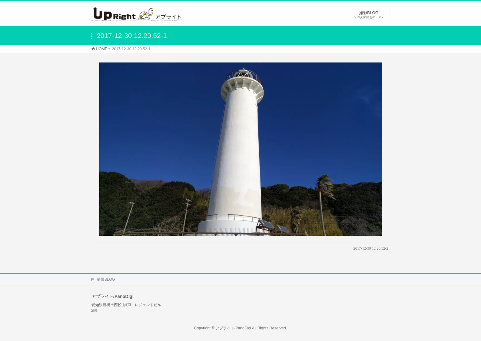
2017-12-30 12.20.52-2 (370, 248)
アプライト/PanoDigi (233, 328)
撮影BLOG (106, 279)
